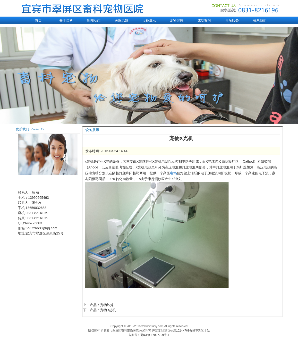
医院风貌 (121, 20)
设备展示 (149, 20)
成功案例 (204, 20)
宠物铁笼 (107, 305)
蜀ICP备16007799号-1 (154, 335)
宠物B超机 (108, 310)
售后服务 (232, 20)
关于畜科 (66, 20)
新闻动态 (94, 20)
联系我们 (259, 20)
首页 (38, 20)
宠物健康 (176, 20)
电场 (173, 173)
